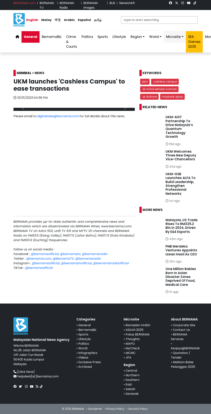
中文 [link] (58, 20)
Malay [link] (46, 20)
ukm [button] (145, 82)
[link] (170, 3)
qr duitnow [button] (149, 97)
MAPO (130, 343)
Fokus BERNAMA (138, 334)
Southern (132, 380)
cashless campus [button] (165, 82)
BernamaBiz (87, 330)
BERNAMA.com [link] (24, 3)
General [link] (30, 36)
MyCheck (133, 348)
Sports (83, 334)
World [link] (154, 36)
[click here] (26, 372)
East (129, 384)
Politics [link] (87, 36)
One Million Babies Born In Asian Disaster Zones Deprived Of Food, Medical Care (180, 277)
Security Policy (138, 409)
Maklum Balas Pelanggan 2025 (183, 364)
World (82, 348)
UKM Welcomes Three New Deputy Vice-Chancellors (180, 155)
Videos (83, 357)
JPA (128, 357)
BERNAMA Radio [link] (67, 5)
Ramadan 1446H (138, 325)
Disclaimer (95, 409)
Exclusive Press (89, 362)
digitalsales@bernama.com (58, 116)
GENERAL (24, 73)
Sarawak (132, 393)
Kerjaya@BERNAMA (185, 348)
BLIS (112, 3)
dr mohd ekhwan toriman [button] (159, 89)
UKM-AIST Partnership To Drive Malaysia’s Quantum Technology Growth (179, 127)
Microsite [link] (173, 36)
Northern (132, 375)
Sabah (130, 389)
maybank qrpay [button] (172, 97)
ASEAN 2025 (134, 330)
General (84, 325)
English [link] (32, 20)
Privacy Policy (115, 409)
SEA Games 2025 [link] (194, 41)
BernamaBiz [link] (51, 36)
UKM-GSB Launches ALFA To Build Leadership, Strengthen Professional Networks (180, 184)
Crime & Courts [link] (71, 41)
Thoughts (133, 339)
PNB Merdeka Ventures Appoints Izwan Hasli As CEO (181, 250)
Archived (85, 367)
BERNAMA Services (179, 336)
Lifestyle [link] (119, 36)
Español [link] (84, 20)
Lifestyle (84, 339)
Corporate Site (184, 325)
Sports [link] (103, 36)
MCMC (131, 353)
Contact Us (181, 330)
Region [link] (136, 36)
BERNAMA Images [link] (90, 5)
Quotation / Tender (180, 355)
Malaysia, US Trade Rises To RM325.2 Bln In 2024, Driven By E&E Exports (181, 226)
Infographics (87, 353)
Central (131, 370)
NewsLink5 (127, 3)
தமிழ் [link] (98, 20)
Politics (83, 343)
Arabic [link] (69, 20)
